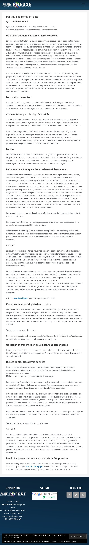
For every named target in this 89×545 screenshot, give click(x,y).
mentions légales (21, 298)
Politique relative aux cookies (66, 541)
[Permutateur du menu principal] (83, 4)
